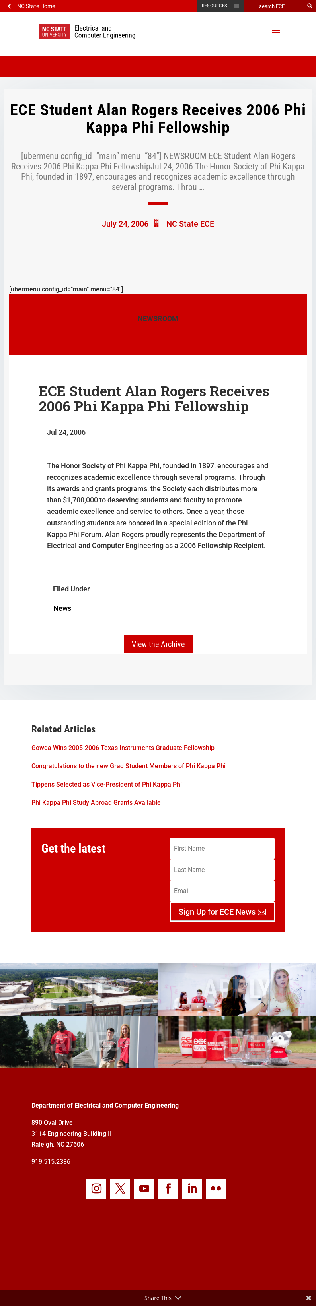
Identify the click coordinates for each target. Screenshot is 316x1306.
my (219, 1285)
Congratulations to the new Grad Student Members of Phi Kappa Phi (128, 766)
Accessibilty (147, 1285)
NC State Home (36, 6)
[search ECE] (274, 6)
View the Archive (158, 644)
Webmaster (103, 1285)
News (62, 608)
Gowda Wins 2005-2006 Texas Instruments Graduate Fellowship (123, 748)
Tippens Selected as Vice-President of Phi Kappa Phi (106, 784)
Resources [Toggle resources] (214, 5)
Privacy (186, 1285)
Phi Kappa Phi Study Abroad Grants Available (96, 802)
